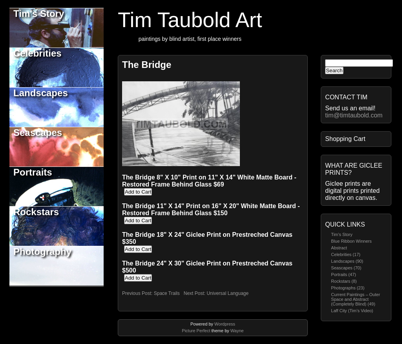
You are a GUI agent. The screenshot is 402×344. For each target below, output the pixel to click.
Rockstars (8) (343, 281)
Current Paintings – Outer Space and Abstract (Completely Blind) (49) (355, 299)
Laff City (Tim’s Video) (352, 310)
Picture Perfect (196, 330)
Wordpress (224, 324)
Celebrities (37, 53)
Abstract (339, 247)
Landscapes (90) (347, 261)
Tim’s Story (341, 234)
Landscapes (40, 93)
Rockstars (36, 212)
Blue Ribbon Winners (351, 241)
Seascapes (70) (346, 267)
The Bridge (146, 64)
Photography (42, 251)
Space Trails (167, 293)
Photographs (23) (347, 287)
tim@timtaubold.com (353, 115)
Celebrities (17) (345, 254)
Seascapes (37, 132)
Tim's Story (38, 13)
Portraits (32, 172)
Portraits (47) (343, 274)
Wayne (237, 330)
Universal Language (227, 293)
